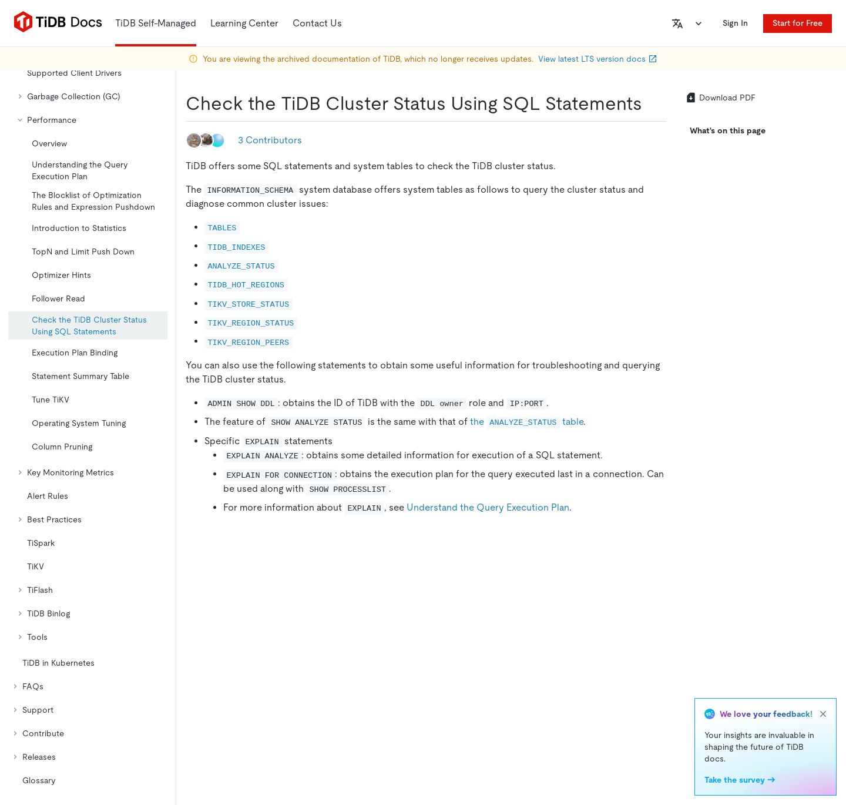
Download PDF (720, 97)
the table (526, 421)
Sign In (735, 23)
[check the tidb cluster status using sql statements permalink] (651, 103)
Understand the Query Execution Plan (488, 507)
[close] (823, 714)
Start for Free (797, 23)
